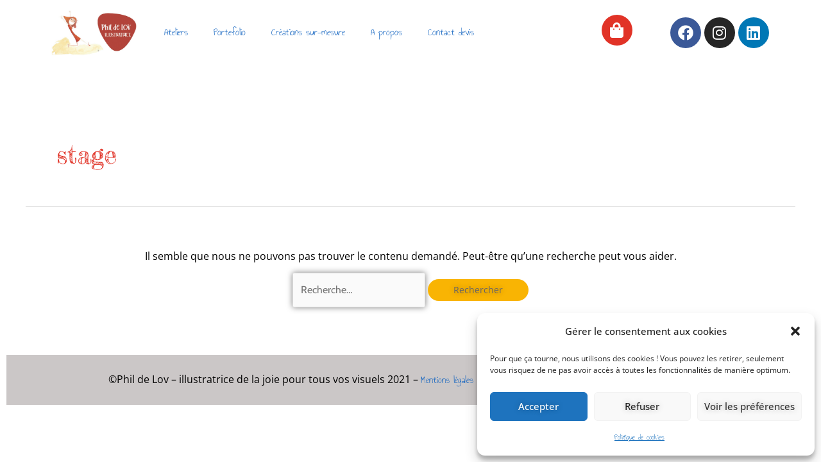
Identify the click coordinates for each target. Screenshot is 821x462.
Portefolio (230, 32)
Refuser (642, 406)
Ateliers (176, 32)
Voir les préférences (749, 406)
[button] (795, 331)
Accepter (538, 406)
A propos (386, 32)
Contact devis (451, 32)
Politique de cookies (639, 437)
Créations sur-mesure (308, 32)
